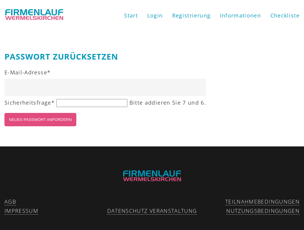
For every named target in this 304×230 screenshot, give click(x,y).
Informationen (240, 15)
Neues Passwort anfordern (40, 119)
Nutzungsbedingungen (263, 210)
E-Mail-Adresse (27, 72)
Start (131, 15)
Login (155, 15)
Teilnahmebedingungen (262, 201)
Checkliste (285, 15)
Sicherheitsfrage (30, 102)
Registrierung (191, 15)
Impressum (21, 210)
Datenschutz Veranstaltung (152, 210)
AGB (10, 201)
